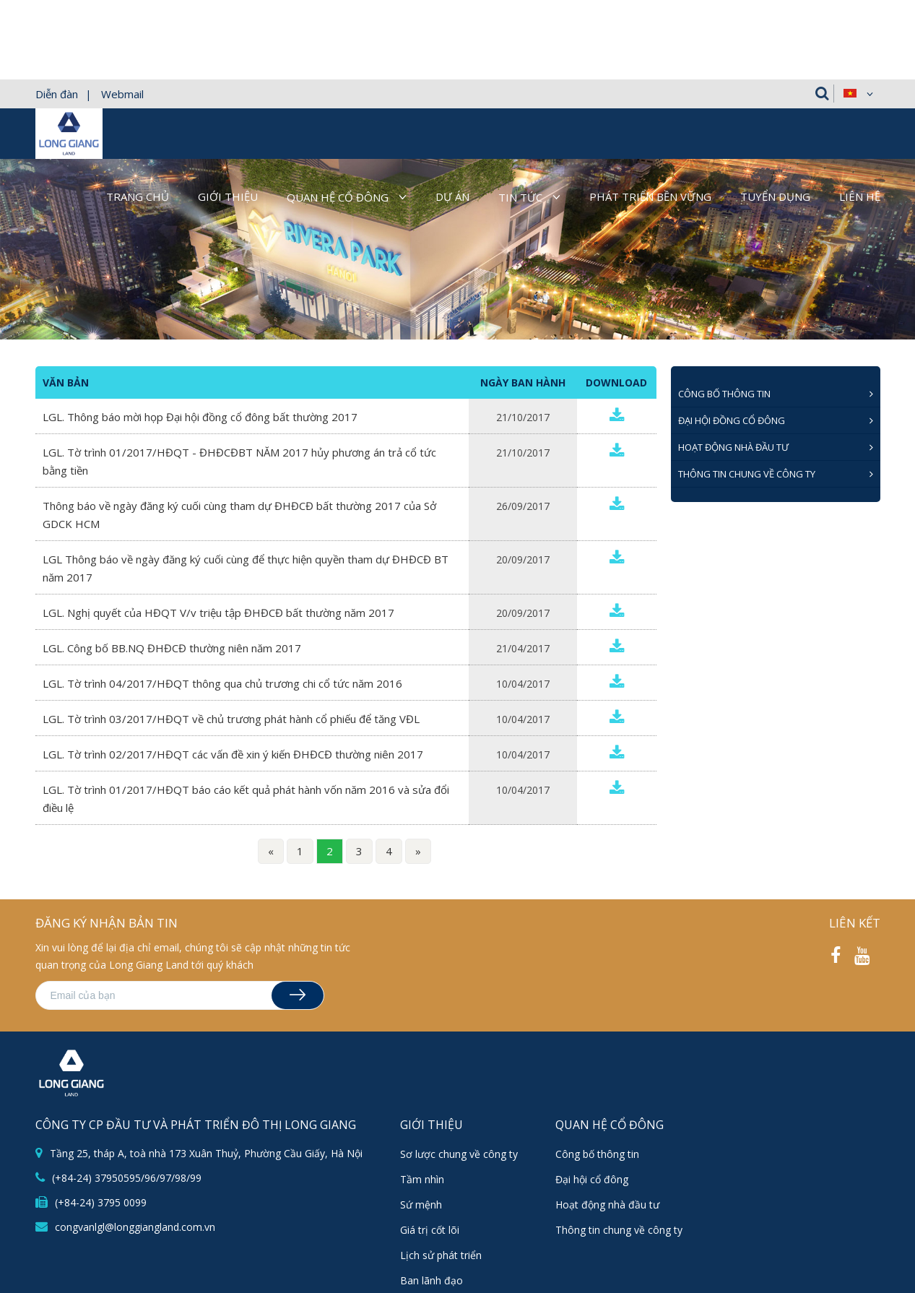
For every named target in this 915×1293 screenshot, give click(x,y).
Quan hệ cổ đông (338, 118)
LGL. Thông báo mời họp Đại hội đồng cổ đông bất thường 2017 (200, 337)
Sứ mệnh (421, 1125)
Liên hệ (859, 117)
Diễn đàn (56, 14)
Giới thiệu (228, 117)
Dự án (452, 117)
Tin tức (520, 118)
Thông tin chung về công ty (746, 394)
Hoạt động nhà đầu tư (733, 367)
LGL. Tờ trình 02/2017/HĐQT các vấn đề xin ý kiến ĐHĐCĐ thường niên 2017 (233, 674)
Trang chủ (137, 117)
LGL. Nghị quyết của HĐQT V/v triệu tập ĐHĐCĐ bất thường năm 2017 (218, 533)
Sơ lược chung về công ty (459, 1074)
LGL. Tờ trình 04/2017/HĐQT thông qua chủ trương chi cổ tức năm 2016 (222, 604)
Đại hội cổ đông (591, 1100)
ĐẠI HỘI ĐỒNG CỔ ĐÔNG (731, 340)
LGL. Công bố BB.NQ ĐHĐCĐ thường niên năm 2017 (172, 568)
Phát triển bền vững (650, 117)
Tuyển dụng (775, 117)
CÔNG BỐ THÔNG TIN (724, 314)
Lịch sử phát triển (441, 1175)
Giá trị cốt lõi (429, 1150)
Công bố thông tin (597, 1074)
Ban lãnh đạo (431, 1201)
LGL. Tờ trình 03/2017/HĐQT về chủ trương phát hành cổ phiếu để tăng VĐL (231, 639)
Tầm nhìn (422, 1100)
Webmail (122, 14)
